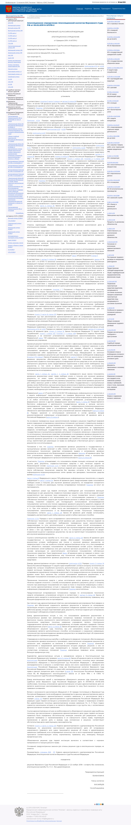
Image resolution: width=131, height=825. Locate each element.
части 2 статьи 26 (47, 206)
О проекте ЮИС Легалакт (26, 2)
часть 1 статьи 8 (82, 402)
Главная (79, 9)
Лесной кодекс (12, 69)
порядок (50, 447)
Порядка (89, 485)
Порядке (100, 497)
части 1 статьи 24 (42, 374)
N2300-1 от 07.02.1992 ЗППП (115, 67)
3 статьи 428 (99, 159)
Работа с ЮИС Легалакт (45, 2)
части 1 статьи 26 (54, 513)
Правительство (118, 9)
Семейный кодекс (13, 76)
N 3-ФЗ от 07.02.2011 (112, 101)
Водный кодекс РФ (14, 28)
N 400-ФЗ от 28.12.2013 (113, 21)
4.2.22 (102, 66)
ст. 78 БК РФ (110, 266)
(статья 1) (94, 256)
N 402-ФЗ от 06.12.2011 (113, 107)
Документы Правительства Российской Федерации (15, 103)
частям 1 (54, 374)
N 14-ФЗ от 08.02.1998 (113, 136)
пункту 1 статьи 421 (75, 159)
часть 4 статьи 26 (54, 627)
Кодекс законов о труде (15, 243)
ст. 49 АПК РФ (111, 374)
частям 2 (98, 154)
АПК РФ (10, 23)
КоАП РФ (11, 58)
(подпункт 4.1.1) (52, 466)
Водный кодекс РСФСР (15, 218)
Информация (10, 2)
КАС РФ (10, 55)
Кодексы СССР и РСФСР (15, 216)
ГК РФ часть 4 (12, 41)
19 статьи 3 (39, 357)
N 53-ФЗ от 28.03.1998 (113, 195)
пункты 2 (31, 357)
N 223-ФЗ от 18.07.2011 (113, 142)
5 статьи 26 (100, 329)
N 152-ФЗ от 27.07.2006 (113, 171)
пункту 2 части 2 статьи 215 (45, 726)
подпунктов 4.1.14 (91, 66)
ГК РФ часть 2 (12, 35)
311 (54, 752)
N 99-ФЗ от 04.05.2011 (113, 125)
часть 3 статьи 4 (52, 417)
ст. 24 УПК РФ (111, 350)
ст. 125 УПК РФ (111, 341)
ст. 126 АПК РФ (111, 363)
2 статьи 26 (64, 374)
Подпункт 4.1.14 (33, 120)
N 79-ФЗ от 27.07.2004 (113, 50)
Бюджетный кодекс (14, 25)
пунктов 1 (57, 289)
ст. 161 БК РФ (110, 308)
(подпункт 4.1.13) (39, 474)
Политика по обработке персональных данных (44, 821)
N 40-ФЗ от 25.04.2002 (113, 37)
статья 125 (69, 671)
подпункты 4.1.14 (33, 329)
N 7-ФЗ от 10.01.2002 (113, 92)
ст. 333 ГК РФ (111, 213)
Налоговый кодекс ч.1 (15, 71)
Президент (106, 9)
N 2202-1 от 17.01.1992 (113, 156)
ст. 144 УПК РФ (111, 330)
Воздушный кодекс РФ (15, 30)
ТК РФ (10, 79)
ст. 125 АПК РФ (111, 394)
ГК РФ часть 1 (12, 33)
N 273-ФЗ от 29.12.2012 (113, 43)
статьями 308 (45, 752)
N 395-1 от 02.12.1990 (112, 202)
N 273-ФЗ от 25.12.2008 (113, 76)
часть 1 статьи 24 (46, 480)
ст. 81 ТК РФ (110, 255)
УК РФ (10, 84)
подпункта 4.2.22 (39, 133)
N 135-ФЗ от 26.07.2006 (113, 116)
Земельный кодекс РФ (15, 53)
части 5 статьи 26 (64, 658)
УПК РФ (10, 87)
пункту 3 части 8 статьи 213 (45, 314)
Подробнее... (20, 213)
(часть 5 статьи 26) (85, 458)
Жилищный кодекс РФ (15, 50)
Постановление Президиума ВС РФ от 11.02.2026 (15, 208)
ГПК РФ (10, 43)
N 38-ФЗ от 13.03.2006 (113, 85)
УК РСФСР (11, 249)
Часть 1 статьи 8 (33, 478)
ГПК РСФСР (11, 221)
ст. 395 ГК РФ (111, 228)
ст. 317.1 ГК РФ (111, 220)
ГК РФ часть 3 (12, 38)
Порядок (39, 108)
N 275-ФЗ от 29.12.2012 (113, 59)
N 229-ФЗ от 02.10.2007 (113, 186)
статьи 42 (38, 698)
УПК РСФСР (11, 252)
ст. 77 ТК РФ (110, 319)
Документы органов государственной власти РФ (15, 108)
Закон (74, 256)
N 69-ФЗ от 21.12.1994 (113, 28)
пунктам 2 (88, 159)
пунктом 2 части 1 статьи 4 (50, 101)
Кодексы (88, 9)
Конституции (32, 660)
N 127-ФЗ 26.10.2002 (112, 162)
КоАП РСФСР (12, 240)
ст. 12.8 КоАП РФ (112, 281)
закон (41, 338)
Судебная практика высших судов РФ (40, 16)
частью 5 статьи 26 (69, 101)
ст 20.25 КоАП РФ (112, 242)
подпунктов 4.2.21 (53, 129)
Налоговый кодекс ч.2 (15, 74)
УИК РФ (10, 82)
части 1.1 (74, 357)
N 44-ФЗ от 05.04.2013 (113, 180)
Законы (96, 9)
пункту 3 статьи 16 (62, 156)
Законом (82, 453)
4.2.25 (63, 129)
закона (97, 259)
